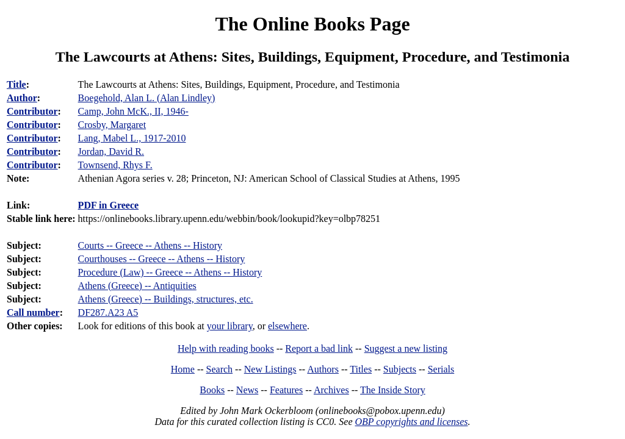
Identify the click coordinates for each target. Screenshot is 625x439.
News (247, 390)
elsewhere (287, 326)
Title (16, 84)
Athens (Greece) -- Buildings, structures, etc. (165, 299)
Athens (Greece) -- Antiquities (137, 285)
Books (212, 390)
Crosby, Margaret (112, 125)
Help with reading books (226, 348)
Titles (361, 369)
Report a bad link (319, 348)
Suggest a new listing (405, 348)
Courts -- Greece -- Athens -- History (150, 245)
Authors (323, 369)
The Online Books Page (312, 24)
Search (219, 369)
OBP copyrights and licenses (411, 421)
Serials (441, 369)
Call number (33, 312)
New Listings (270, 369)
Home (183, 369)
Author (22, 98)
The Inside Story (392, 390)
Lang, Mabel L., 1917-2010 (132, 138)
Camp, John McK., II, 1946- (133, 111)
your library (230, 326)
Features (286, 390)
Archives (331, 390)
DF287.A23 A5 (108, 312)
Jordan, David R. (111, 151)
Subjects (399, 369)
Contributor (32, 111)
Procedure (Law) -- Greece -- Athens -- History (170, 272)
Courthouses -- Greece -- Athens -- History (161, 259)
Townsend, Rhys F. (115, 165)
